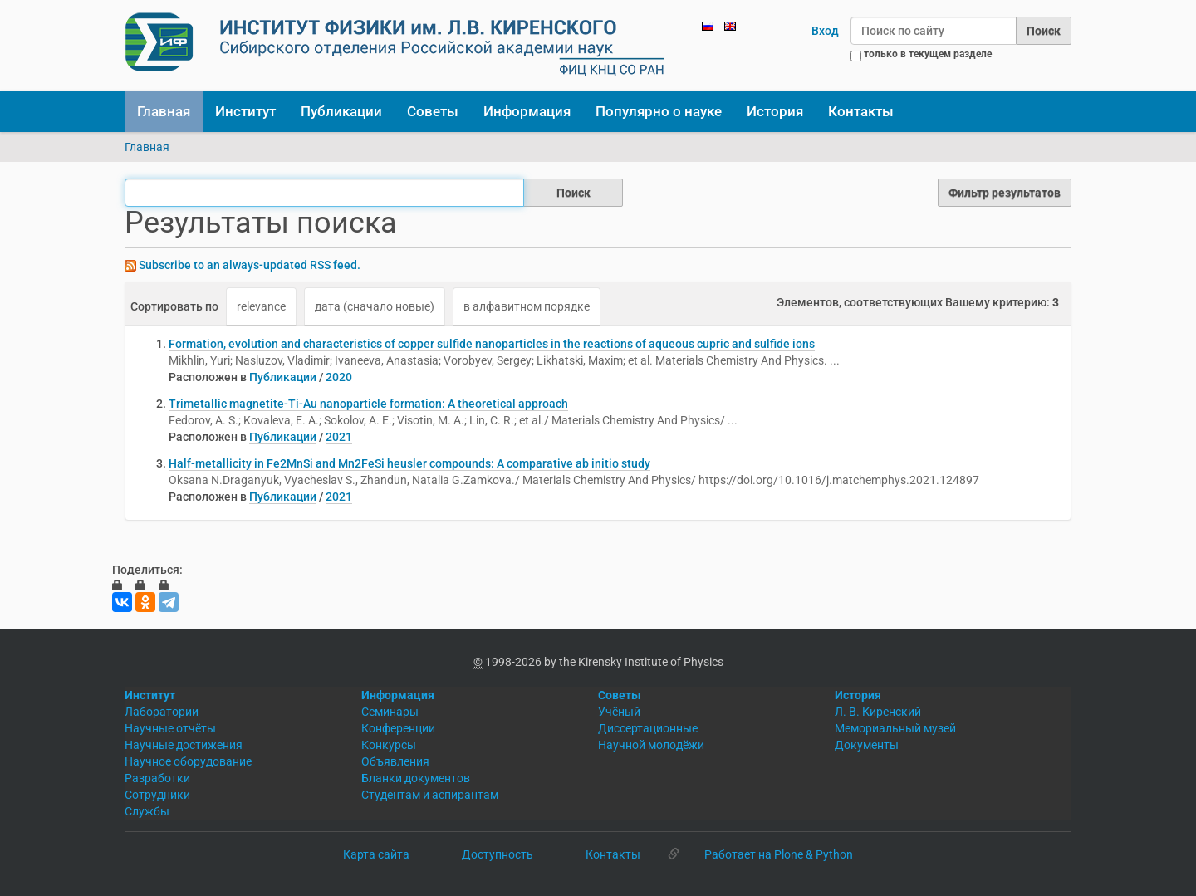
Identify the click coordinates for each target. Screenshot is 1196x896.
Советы (432, 111)
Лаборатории (162, 711)
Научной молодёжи (651, 745)
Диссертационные (648, 728)
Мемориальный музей (895, 728)
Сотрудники (157, 794)
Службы (147, 811)
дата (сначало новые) (374, 306)
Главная (163, 111)
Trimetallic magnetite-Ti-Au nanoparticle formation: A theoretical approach (368, 403)
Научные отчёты (170, 728)
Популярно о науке (659, 111)
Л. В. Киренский (878, 711)
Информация (527, 111)
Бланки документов (415, 778)
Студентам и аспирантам (429, 794)
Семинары (390, 711)
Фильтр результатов (1004, 192)
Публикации (341, 111)
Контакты (861, 111)
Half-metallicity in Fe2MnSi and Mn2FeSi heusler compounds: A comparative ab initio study (409, 463)
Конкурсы (388, 745)
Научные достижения (184, 745)
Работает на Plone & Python (778, 854)
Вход (825, 30)
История (775, 111)
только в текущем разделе (928, 54)
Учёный (619, 711)
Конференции (398, 728)
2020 (339, 377)
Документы (867, 745)
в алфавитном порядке (526, 306)
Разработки (157, 778)
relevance (261, 306)
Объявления (395, 761)
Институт (245, 111)
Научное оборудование (188, 761)
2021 (339, 436)
